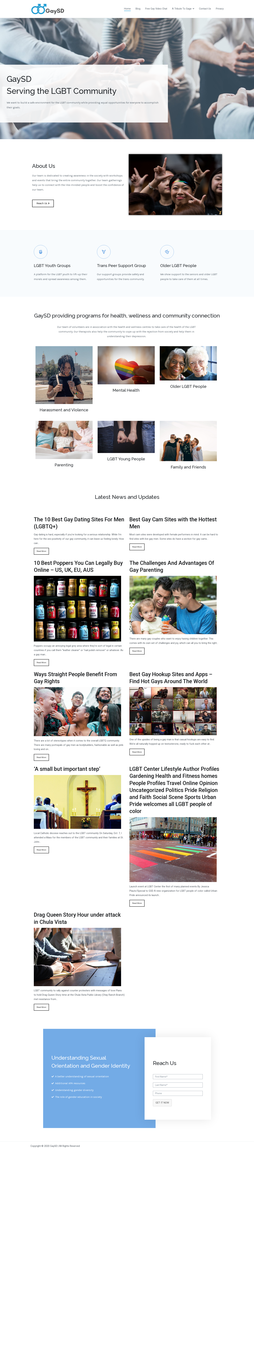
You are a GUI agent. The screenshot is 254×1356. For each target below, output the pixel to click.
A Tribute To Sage (182, 8)
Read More (41, 551)
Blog (138, 8)
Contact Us (205, 8)
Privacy (220, 8)
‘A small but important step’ (67, 769)
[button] (43, 203)
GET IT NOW (162, 1102)
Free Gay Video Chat (156, 8)
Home (127, 8)
